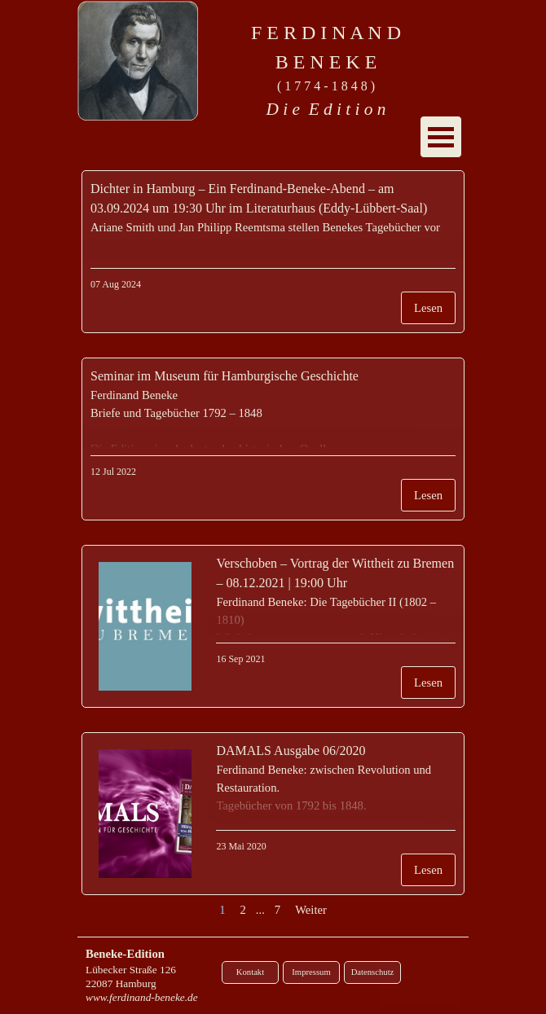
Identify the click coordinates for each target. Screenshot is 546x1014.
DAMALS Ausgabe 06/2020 (290, 750)
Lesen (428, 307)
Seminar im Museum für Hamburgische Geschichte (224, 376)
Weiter (311, 909)
